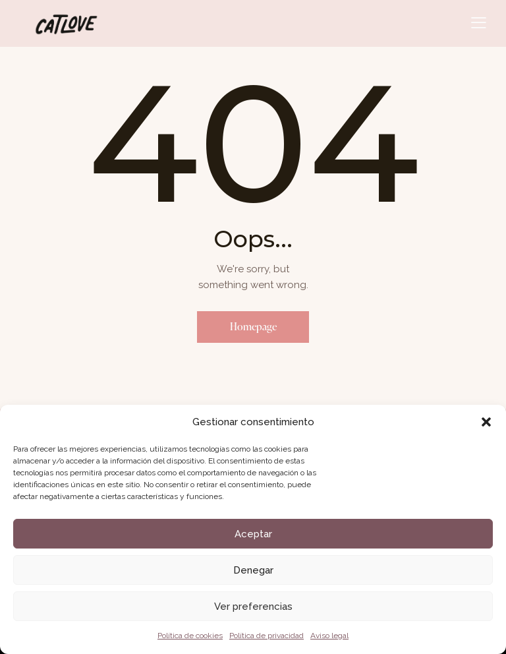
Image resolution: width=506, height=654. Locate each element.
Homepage (253, 327)
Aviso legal (329, 635)
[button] (486, 422)
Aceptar (253, 534)
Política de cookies (190, 635)
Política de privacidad (266, 635)
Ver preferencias (253, 606)
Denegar (253, 570)
